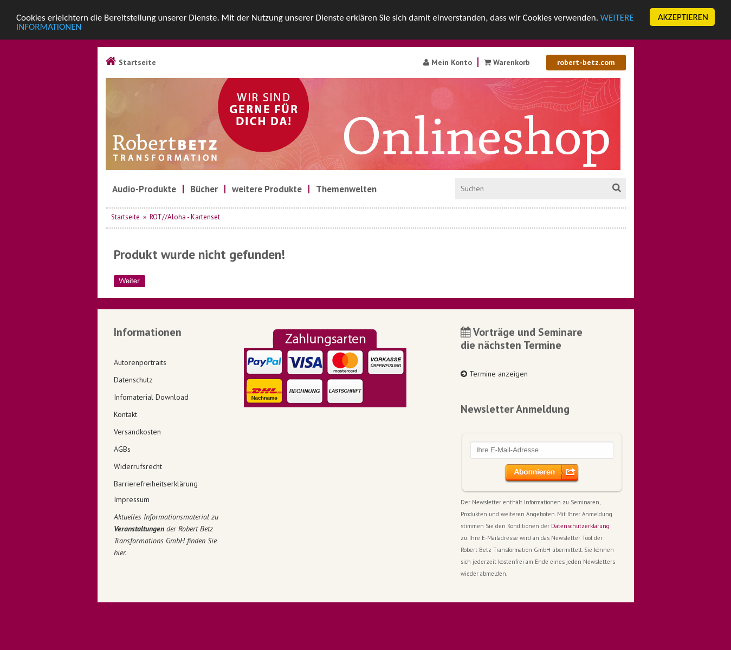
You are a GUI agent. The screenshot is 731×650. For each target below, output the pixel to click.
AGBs (122, 448)
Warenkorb (508, 62)
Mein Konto (447, 62)
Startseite (131, 62)
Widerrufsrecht (138, 466)
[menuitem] (144, 189)
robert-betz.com (586, 62)
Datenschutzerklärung (580, 526)
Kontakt (125, 414)
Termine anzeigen (494, 374)
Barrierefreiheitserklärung (156, 483)
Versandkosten (137, 431)
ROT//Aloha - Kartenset (185, 217)
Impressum (132, 499)
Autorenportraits (140, 362)
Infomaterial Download (151, 396)
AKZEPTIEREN (683, 17)
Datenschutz (133, 379)
